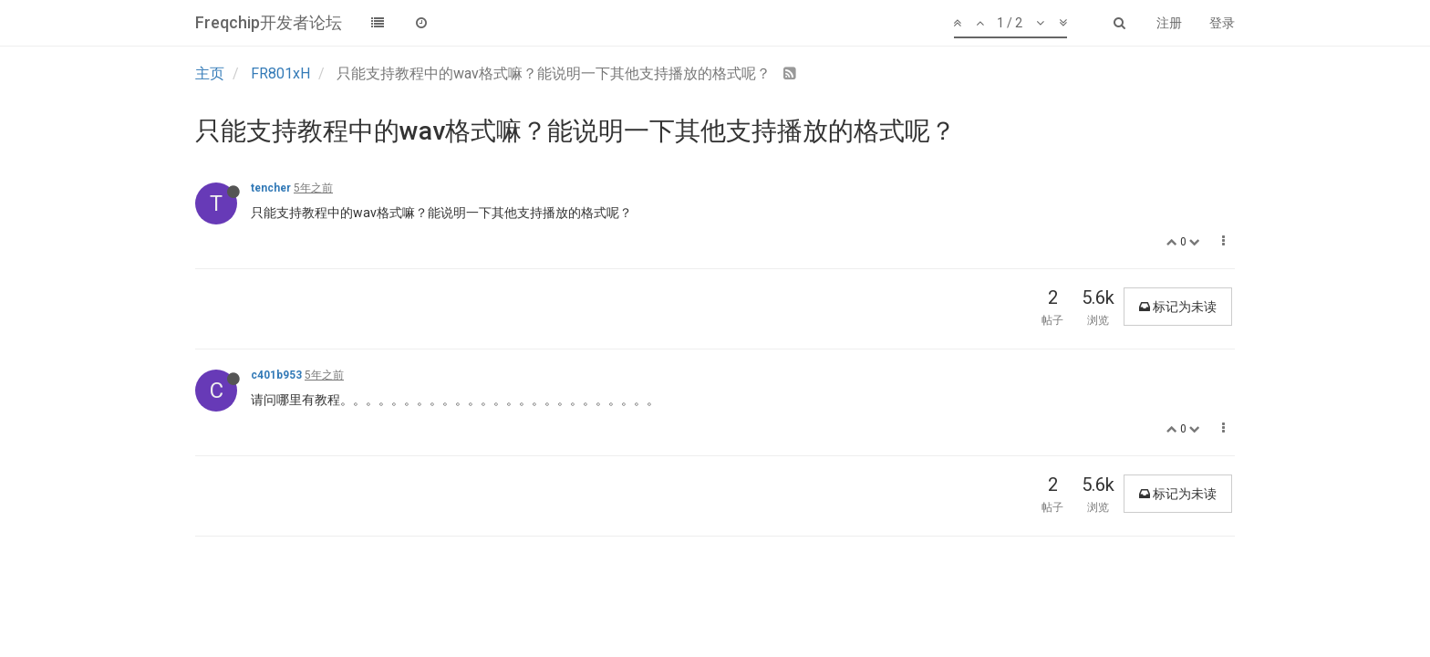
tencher (271, 188)
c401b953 (276, 375)
